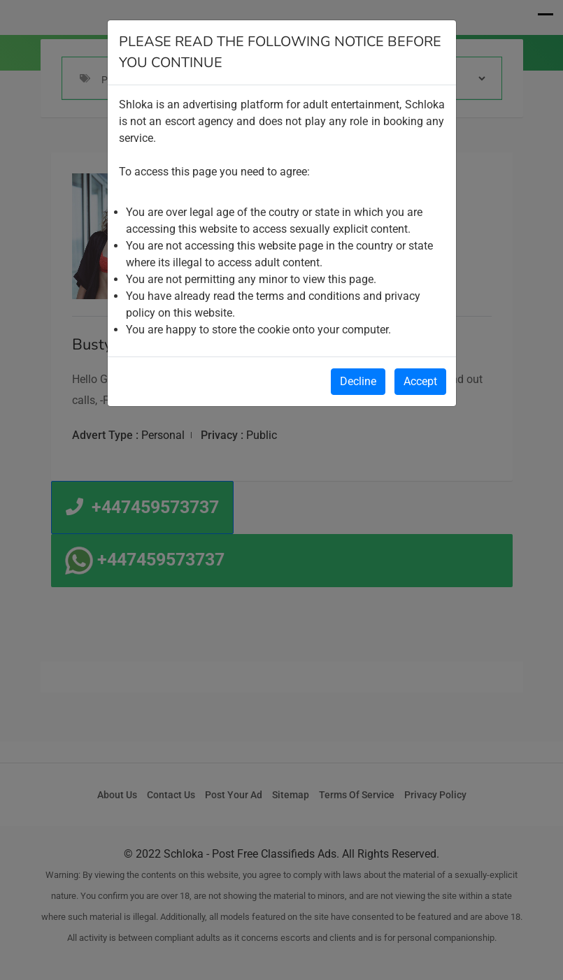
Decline (358, 381)
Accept (420, 381)
